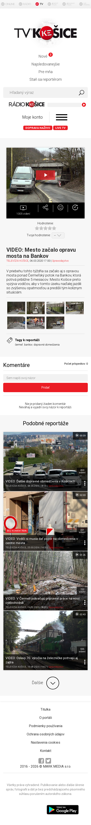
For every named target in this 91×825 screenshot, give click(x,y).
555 (82, 650)
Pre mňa (45, 71)
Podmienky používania (45, 726)
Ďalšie (45, 683)
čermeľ (19, 344)
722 (82, 590)
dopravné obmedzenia (47, 344)
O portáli (45, 718)
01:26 (80, 554)
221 (82, 531)
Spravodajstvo (60, 260)
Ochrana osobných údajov (46, 734)
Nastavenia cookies (45, 742)
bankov (28, 344)
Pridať (45, 387)
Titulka (45, 709)
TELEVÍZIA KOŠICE (17, 260)
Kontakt (45, 751)
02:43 (80, 614)
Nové (45, 56)
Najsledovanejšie (45, 64)
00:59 (80, 435)
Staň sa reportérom (45, 79)
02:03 (80, 495)
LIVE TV (60, 127)
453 (82, 471)
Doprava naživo (37, 127)
